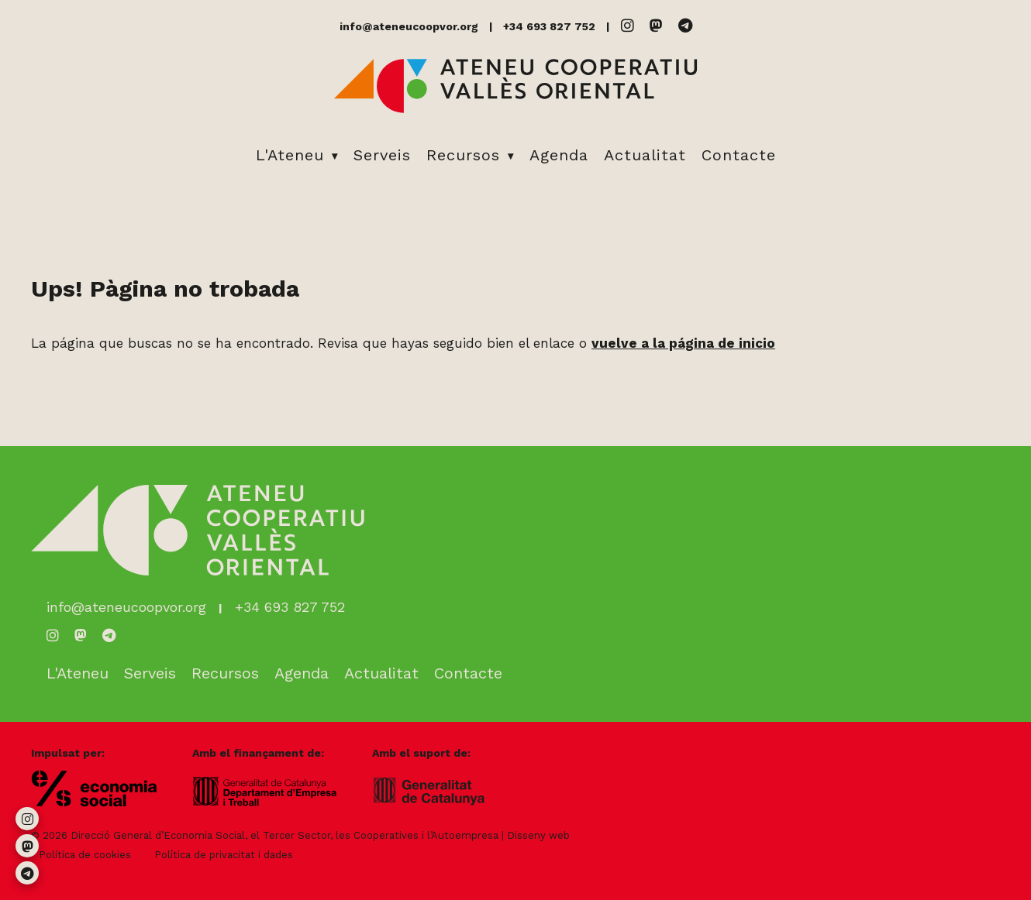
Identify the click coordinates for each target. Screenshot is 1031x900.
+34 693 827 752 (549, 26)
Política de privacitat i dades (223, 854)
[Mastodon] (656, 26)
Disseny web (538, 835)
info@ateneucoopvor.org (409, 26)
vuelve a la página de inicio (683, 343)
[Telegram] (685, 26)
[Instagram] (627, 26)
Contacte (739, 155)
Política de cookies (85, 854)
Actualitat (645, 155)
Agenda (558, 155)
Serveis (382, 155)
